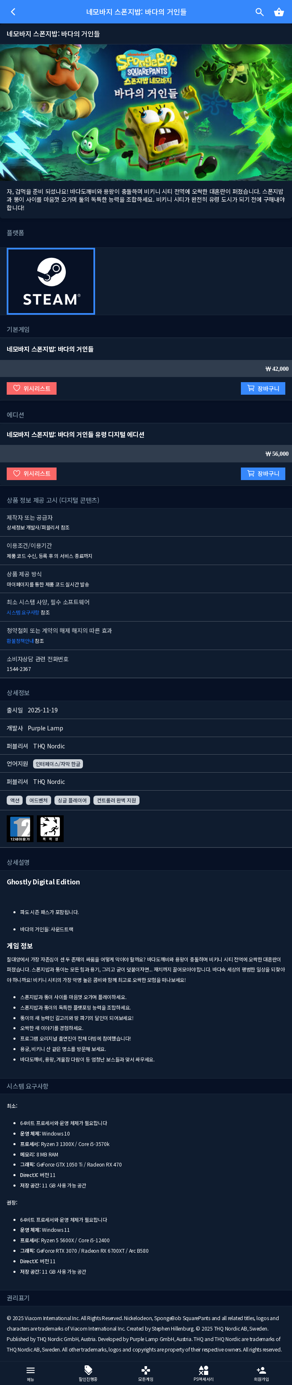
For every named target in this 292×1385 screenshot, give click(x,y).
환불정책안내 (20, 640)
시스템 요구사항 (23, 612)
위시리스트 (32, 388)
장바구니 (263, 388)
